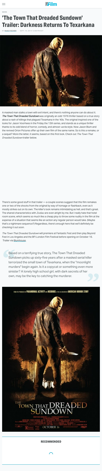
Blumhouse (20, 240)
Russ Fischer (10, 31)
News (4, 12)
